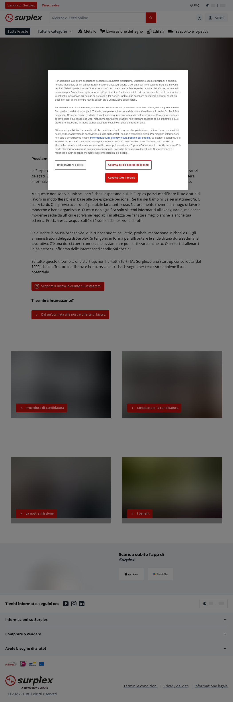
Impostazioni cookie (70, 164)
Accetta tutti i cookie (121, 177)
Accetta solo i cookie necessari (128, 164)
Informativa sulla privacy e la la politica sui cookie (120, 137)
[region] (118, 130)
